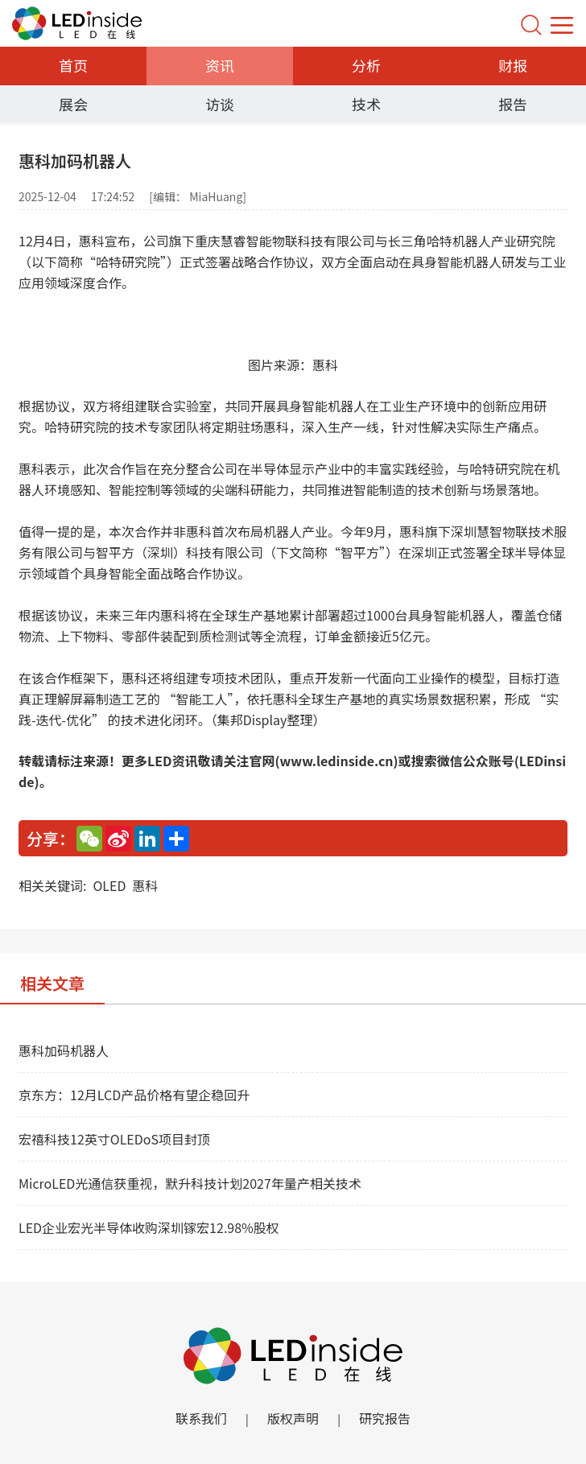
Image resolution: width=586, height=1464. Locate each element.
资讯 (219, 65)
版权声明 (293, 1418)
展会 (73, 103)
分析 (366, 65)
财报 (512, 65)
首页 (73, 65)
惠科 (145, 885)
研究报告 (385, 1418)
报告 (512, 103)
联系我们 (201, 1418)
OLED (109, 885)
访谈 (219, 103)
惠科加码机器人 (64, 1050)
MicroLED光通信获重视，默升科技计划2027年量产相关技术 (190, 1183)
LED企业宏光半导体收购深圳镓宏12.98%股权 (149, 1227)
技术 (366, 103)
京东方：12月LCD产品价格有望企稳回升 (134, 1094)
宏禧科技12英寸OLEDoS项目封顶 (114, 1139)
